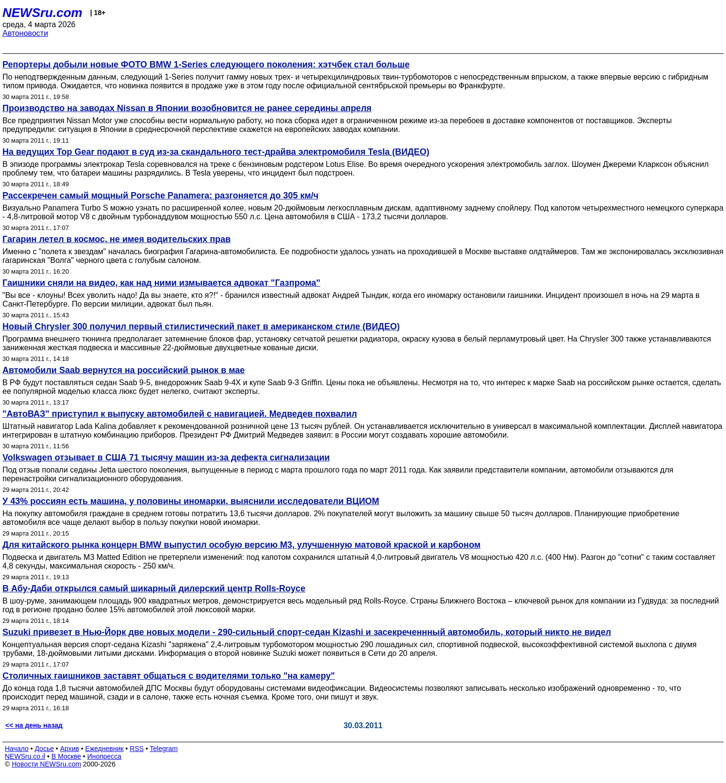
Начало (17, 748)
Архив (69, 748)
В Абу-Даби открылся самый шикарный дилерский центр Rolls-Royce (153, 588)
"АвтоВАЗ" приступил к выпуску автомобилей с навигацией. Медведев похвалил (179, 414)
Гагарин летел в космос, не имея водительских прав (116, 239)
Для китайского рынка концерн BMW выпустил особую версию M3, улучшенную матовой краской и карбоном (241, 545)
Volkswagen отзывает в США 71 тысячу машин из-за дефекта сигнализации (166, 457)
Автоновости (25, 33)
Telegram (164, 748)
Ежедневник (104, 748)
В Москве (66, 756)
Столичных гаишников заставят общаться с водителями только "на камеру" (168, 676)
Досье (44, 748)
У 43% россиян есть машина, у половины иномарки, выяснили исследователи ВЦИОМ (190, 501)
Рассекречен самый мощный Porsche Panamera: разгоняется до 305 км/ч (160, 195)
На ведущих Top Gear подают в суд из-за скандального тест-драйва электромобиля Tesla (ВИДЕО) (215, 152)
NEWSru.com (42, 12)
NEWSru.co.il (25, 756)
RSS (137, 748)
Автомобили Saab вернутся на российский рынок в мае (123, 370)
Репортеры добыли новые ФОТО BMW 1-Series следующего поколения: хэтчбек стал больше (206, 64)
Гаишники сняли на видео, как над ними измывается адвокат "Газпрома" (161, 283)
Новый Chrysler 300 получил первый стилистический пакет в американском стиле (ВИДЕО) (201, 326)
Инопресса (104, 756)
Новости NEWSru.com (46, 764)
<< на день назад (34, 725)
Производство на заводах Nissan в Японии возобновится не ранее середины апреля (187, 108)
